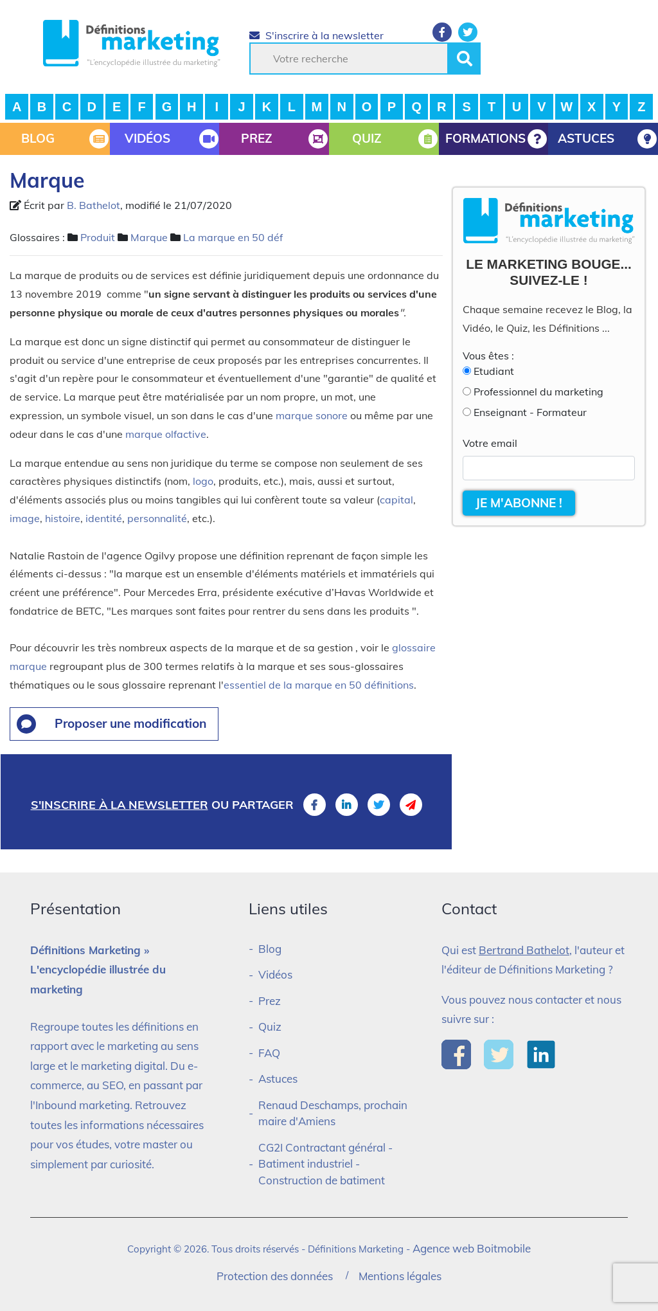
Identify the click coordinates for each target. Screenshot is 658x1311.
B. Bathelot (93, 205)
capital (396, 499)
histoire (62, 518)
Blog (269, 948)
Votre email (490, 443)
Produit (97, 237)
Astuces (278, 1078)
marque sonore (310, 415)
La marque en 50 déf (233, 237)
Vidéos (275, 974)
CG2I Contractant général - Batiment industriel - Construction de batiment (325, 1164)
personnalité (157, 518)
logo (203, 481)
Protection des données (275, 1276)
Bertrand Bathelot (524, 950)
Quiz (269, 1026)
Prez (269, 1001)
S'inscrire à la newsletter (316, 35)
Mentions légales (400, 1276)
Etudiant (494, 371)
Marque (149, 237)
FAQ (269, 1053)
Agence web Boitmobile (472, 1248)
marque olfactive (165, 434)
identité (103, 518)
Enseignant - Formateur (530, 412)
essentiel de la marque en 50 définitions (319, 684)
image (25, 518)
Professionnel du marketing (538, 391)
